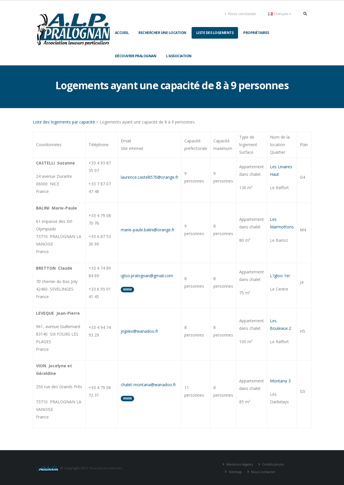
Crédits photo (272, 464)
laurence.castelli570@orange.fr (149, 177)
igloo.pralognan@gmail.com (147, 275)
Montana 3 (280, 381)
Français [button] (279, 13)
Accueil (122, 32)
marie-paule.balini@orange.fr (147, 229)
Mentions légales (239, 464)
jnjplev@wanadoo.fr (139, 331)
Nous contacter (262, 472)
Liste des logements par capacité (64, 122)
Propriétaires (256, 32)
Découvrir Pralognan (135, 55)
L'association (179, 55)
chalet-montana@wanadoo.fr (148, 384)
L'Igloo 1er (280, 275)
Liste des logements (215, 32)
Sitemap (235, 472)
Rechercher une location (162, 32)
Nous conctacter (240, 13)
